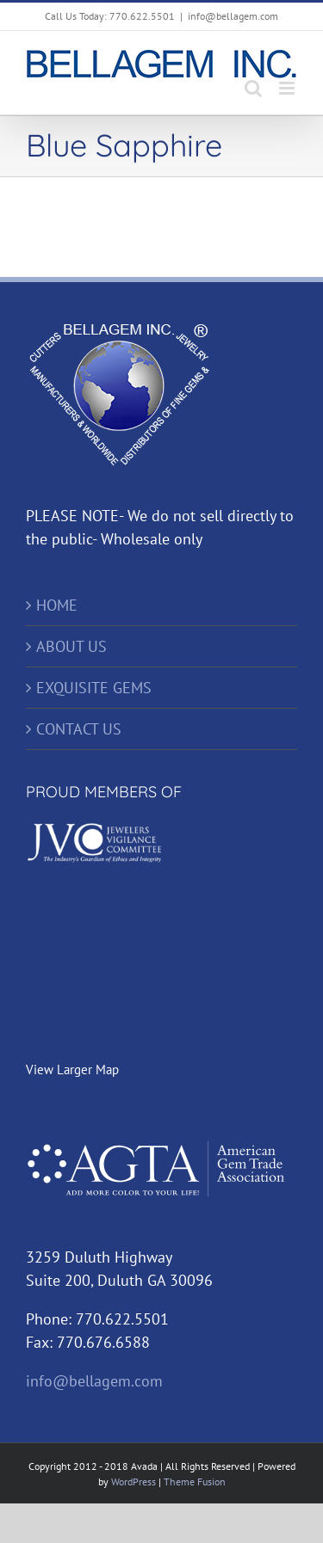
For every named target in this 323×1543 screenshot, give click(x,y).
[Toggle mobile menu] (288, 88)
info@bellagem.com (233, 15)
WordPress (133, 1481)
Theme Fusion (195, 1481)
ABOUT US (71, 646)
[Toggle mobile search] (253, 88)
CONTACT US (78, 729)
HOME (57, 605)
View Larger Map (72, 1069)
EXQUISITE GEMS (94, 688)
